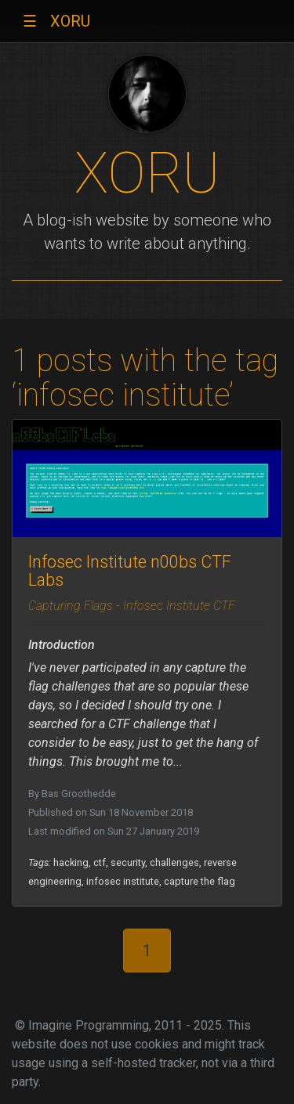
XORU (70, 21)
